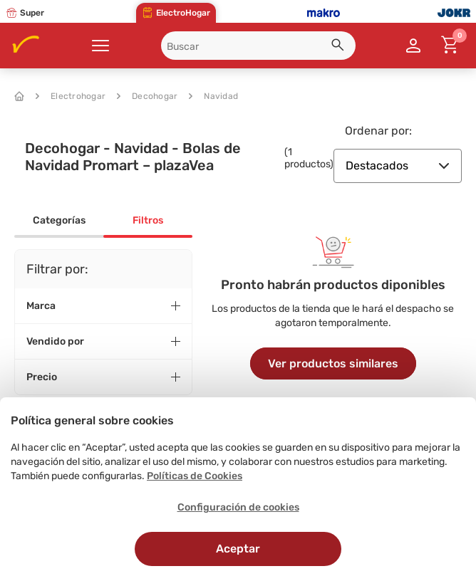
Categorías (59, 220)
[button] (339, 47)
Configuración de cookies (238, 507)
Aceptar (238, 548)
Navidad (213, 96)
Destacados (398, 165)
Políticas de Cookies (194, 476)
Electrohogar (70, 96)
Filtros (148, 220)
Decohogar (147, 96)
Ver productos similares (333, 363)
